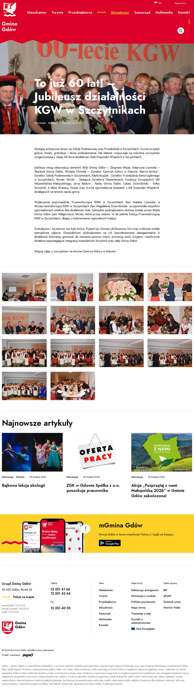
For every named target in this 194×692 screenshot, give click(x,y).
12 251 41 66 (60, 589)
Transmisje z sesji (141, 613)
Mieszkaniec (106, 590)
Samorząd (104, 613)
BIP (160, 3)
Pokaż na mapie (23, 597)
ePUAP (167, 596)
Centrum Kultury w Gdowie (99, 251)
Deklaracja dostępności (145, 590)
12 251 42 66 (61, 593)
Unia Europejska (145, 629)
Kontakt (103, 625)
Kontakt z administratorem (140, 621)
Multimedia (105, 619)
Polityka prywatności (143, 602)
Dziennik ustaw (172, 602)
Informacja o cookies (143, 596)
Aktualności (106, 607)
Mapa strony (180, 3)
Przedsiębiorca (107, 602)
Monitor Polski (172, 607)
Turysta (103, 596)
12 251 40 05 (60, 608)
